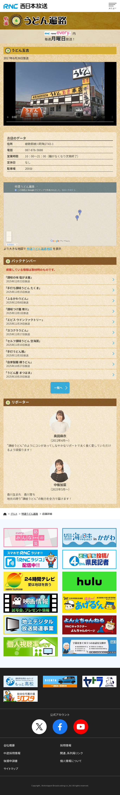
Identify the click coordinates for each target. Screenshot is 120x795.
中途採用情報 (12, 753)
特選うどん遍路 (29, 514)
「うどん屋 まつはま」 (58, 376)
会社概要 (9, 745)
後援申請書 (11, 761)
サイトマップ (11, 768)
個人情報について (71, 761)
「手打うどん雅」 (58, 355)
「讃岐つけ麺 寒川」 (58, 313)
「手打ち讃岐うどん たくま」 (58, 292)
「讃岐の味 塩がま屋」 (58, 281)
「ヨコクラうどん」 (58, 334)
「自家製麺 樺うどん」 (58, 366)
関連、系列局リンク (71, 753)
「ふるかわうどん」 (58, 302)
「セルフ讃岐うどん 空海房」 (58, 345)
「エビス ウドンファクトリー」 (58, 323)
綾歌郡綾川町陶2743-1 (39, 146)
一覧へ (58, 389)
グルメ (14, 514)
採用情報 (65, 745)
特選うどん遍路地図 (39, 248)
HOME (5, 514)
